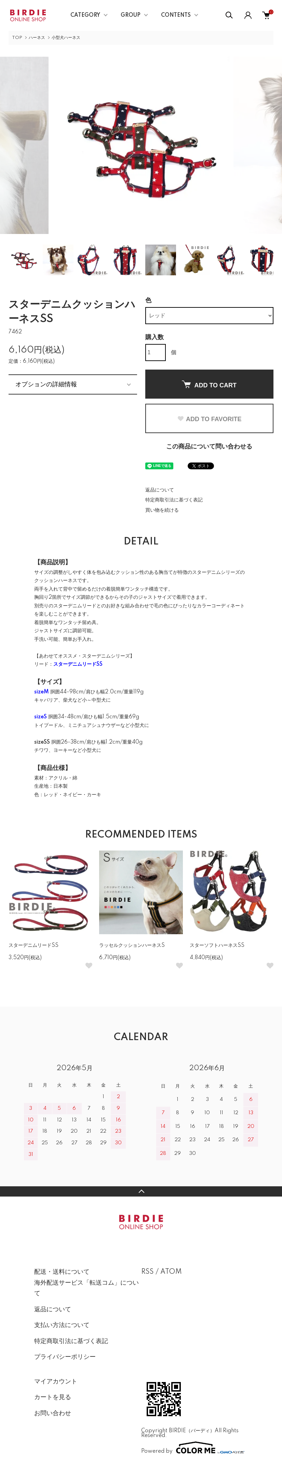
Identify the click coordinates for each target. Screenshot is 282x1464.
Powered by (192, 1447)
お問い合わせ (52, 1413)
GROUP (130, 15)
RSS (147, 1272)
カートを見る (52, 1397)
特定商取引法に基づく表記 (174, 500)
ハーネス (37, 38)
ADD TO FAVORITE (209, 419)
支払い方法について (62, 1325)
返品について (159, 490)
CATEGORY (85, 15)
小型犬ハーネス (66, 38)
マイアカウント (55, 1381)
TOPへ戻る (141, 1191)
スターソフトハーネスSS (217, 945)
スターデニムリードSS (33, 945)
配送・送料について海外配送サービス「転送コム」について (86, 1283)
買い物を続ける (162, 510)
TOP (17, 38)
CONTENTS (176, 15)
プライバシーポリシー (65, 1357)
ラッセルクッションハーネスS (132, 945)
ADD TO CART (209, 385)
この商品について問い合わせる (209, 446)
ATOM (171, 1272)
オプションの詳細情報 (46, 384)
